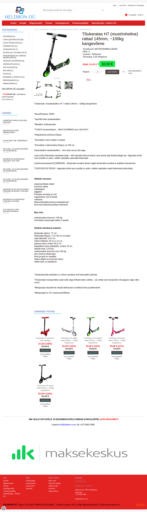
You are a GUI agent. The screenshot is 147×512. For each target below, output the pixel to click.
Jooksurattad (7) (10, 49)
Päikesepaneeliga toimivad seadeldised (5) (14, 57)
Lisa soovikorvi (134, 71)
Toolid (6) (7, 74)
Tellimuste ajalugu (54, 483)
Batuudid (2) (8, 70)
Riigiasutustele (35, 23)
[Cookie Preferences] (3, 508)
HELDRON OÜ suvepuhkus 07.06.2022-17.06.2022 (16, 201)
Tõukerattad (44, 29)
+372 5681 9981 (80, 494)
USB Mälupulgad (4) (11, 64)
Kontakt (23, 23)
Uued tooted (30, 486)
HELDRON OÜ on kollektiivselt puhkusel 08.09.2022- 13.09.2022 (16, 191)
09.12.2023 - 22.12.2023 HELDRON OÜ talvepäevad (16, 170)
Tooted (13, 23)
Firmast (49, 23)
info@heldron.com (81, 499)
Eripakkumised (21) (11, 80)
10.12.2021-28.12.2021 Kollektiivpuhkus (16, 211)
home (36, 29)
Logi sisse (122, 5)
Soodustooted (30, 483)
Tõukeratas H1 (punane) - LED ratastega (45, 339)
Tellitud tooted (53, 486)
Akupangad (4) (9, 36)
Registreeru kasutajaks (136, 5)
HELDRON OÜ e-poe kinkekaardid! (16, 132)
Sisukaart (29, 488)
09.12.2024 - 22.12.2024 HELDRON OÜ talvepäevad (16, 150)
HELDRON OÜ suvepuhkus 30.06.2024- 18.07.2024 (16, 160)
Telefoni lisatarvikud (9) (13, 61)
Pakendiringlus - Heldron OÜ (104, 23)
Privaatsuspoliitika (80, 23)
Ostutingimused (62, 23)
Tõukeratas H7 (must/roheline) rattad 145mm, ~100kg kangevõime (71, 29)
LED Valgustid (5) (10, 67)
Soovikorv (51, 488)
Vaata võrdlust (53, 491)
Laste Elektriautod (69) (13, 40)
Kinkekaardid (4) (10, 83)
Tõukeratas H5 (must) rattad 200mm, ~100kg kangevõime (45, 388)
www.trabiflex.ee (7, 99)
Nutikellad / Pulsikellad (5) (15, 52)
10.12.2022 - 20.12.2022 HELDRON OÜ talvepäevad (16, 180)
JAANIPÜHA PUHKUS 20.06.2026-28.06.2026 (16, 122)
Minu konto (52, 481)
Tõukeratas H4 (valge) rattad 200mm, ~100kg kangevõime (69, 340)
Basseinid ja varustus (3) (13, 77)
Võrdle (130, 73)
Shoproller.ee (140, 504)
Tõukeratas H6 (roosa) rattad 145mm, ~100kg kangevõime (116, 340)
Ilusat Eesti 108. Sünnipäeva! (16, 141)
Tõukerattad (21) (10, 46)
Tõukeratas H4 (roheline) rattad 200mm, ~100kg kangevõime (93, 340)
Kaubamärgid (30, 481)
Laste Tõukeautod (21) (12, 43)
